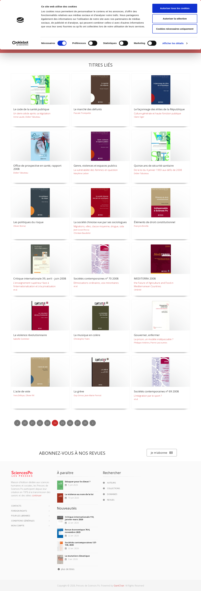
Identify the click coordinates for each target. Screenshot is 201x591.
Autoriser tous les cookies (175, 8)
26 (70, 423)
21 (32, 423)
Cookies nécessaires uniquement (174, 28)
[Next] (93, 423)
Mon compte (17, 525)
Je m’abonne (162, 452)
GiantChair (119, 585)
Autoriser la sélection (175, 18)
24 (55, 423)
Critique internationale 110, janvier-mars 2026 (79, 518)
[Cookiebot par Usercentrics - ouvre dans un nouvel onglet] (20, 43)
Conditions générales (23, 520)
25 (62, 423)
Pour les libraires (20, 515)
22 (39, 423)
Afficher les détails (173, 43)
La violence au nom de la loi (79, 494)
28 (85, 423)
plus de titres (65, 569)
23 (47, 423)
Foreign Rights (19, 510)
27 (77, 423)
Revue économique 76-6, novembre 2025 (77, 531)
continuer (36, 495)
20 (24, 423)
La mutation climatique (77, 555)
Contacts (16, 505)
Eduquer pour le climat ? (77, 481)
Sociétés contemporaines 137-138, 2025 (81, 543)
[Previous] (17, 423)
